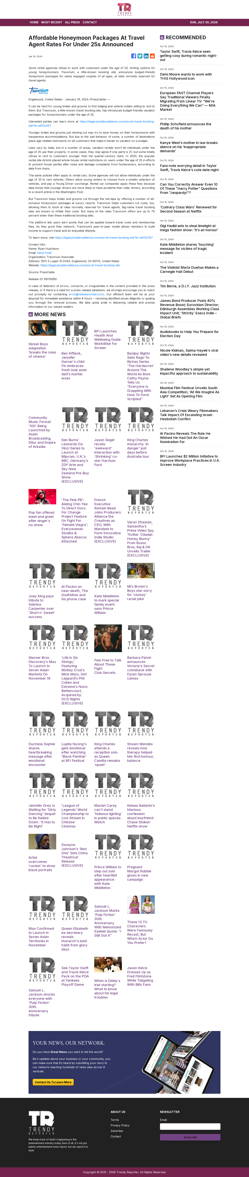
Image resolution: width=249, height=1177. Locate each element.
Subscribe (190, 1137)
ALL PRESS (72, 22)
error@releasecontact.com (86, 294)
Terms (115, 1120)
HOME (34, 22)
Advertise (117, 1131)
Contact (116, 1136)
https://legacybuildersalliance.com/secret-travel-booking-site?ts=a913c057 (104, 237)
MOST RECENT (51, 22)
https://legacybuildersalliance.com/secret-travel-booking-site (80, 265)
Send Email (44, 253)
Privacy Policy (120, 1125)
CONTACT (90, 22)
